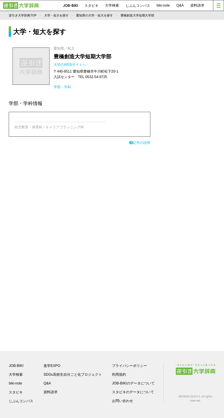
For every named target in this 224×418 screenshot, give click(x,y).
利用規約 (119, 374)
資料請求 (197, 5)
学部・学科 (62, 87)
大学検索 (112, 5)
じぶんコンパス (138, 5)
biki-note (163, 5)
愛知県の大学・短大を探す (94, 15)
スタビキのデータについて (133, 392)
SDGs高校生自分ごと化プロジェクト (73, 374)
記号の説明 (139, 143)
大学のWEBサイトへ (70, 64)
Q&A (180, 5)
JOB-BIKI (70, 5)
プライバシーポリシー (129, 366)
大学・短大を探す (56, 15)
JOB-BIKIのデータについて (133, 383)
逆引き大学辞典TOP (23, 15)
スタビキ (91, 5)
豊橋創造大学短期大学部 (82, 56)
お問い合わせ (122, 401)
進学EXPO (52, 366)
